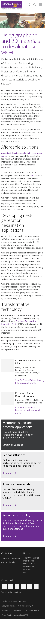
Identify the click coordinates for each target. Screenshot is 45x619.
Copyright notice (8, 606)
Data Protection (19, 601)
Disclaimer (6, 601)
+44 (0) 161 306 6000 (10, 558)
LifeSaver (34, 175)
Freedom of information (11, 610)
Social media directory (11, 592)
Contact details (8, 562)
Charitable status (30, 610)
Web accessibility (24, 606)
